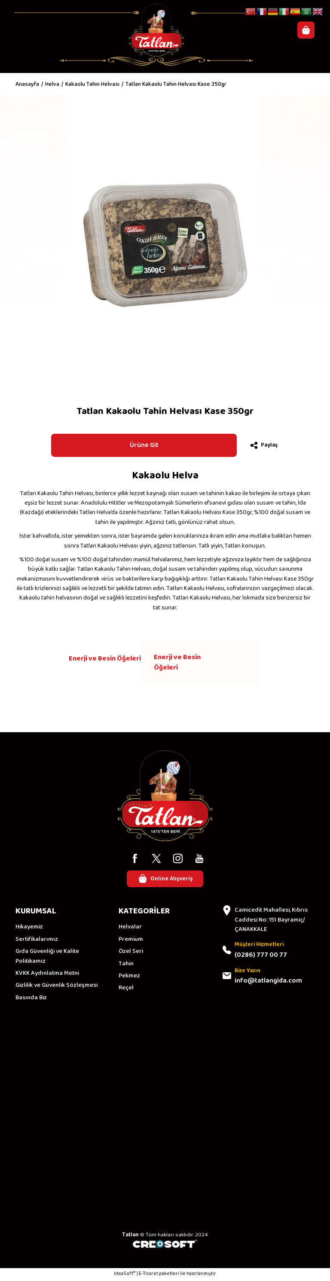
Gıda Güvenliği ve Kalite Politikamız (47, 957)
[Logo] (156, 30)
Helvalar (130, 928)
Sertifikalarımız (36, 940)
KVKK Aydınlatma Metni (47, 974)
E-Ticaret (148, 1275)
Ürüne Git (144, 445)
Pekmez (129, 976)
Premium (131, 940)
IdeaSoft (124, 1275)
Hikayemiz (29, 928)
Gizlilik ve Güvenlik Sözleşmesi (56, 986)
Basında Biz (31, 998)
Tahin (126, 964)
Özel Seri (131, 952)
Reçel (126, 989)
